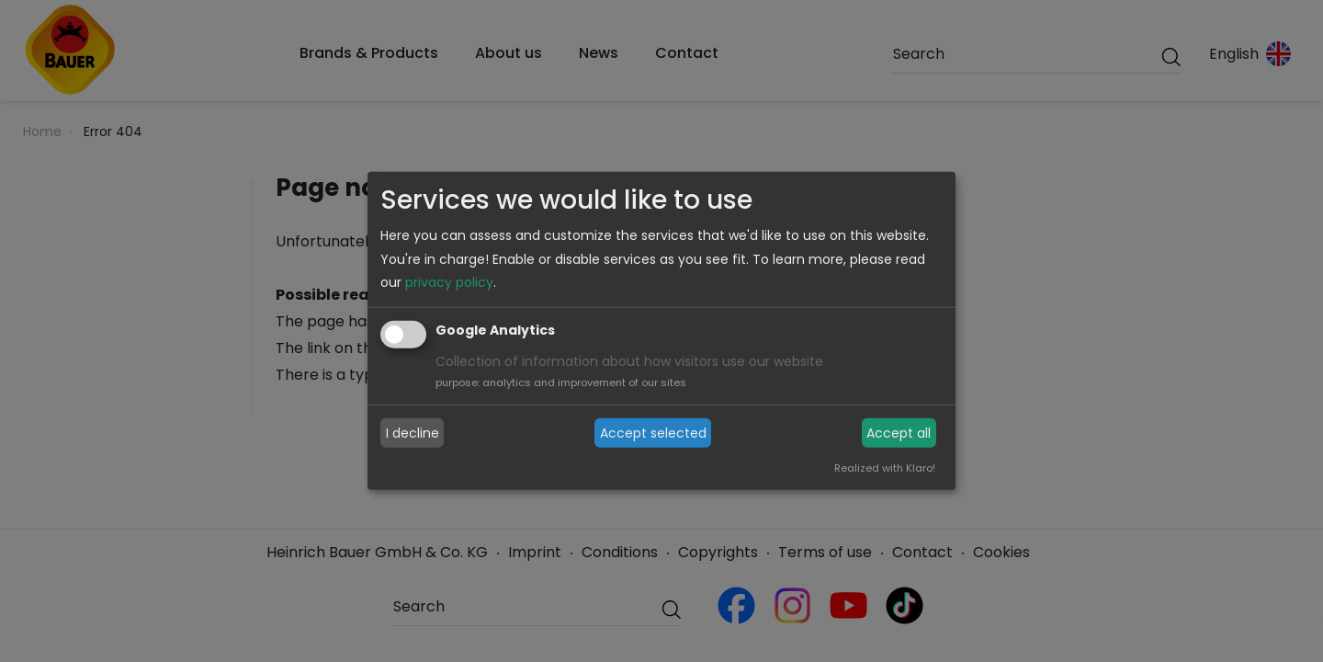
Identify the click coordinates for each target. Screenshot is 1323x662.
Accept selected (653, 433)
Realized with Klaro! (884, 468)
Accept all (898, 433)
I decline (412, 433)
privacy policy (449, 282)
